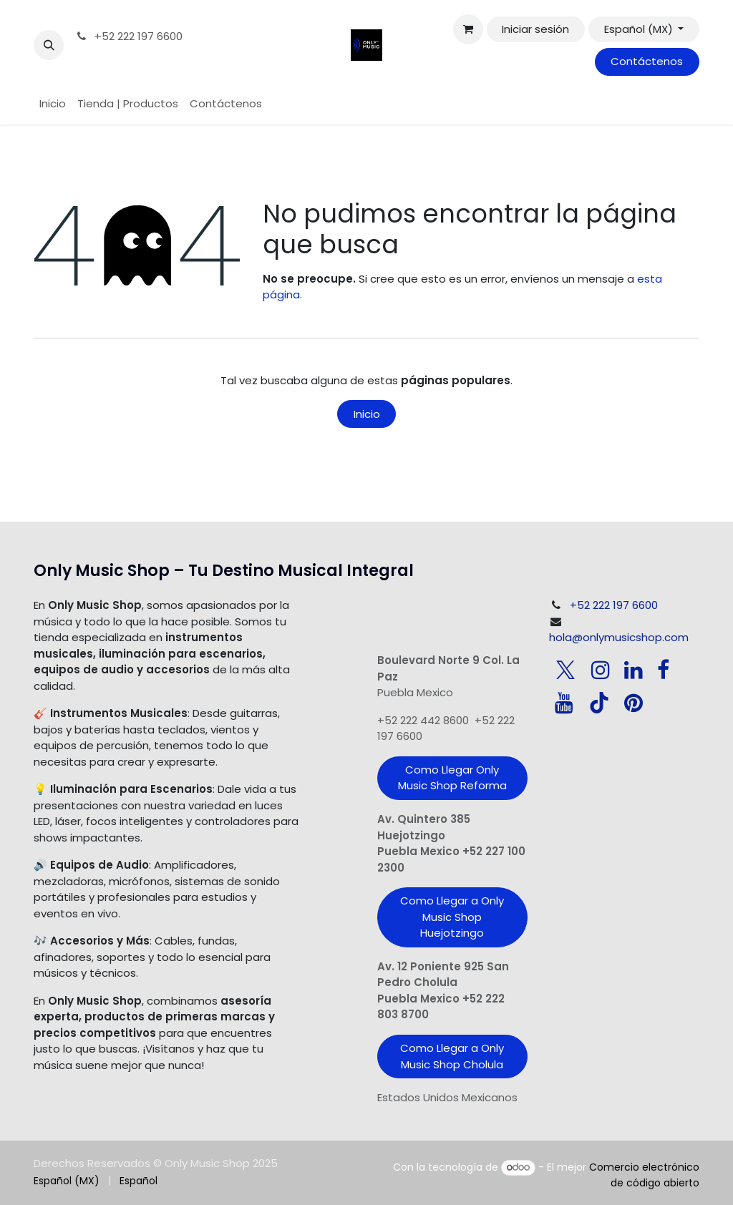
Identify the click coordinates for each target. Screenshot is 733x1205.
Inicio (367, 413)
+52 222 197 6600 (128, 36)
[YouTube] (564, 702)
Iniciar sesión (535, 28)
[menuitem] (53, 104)
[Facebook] (663, 669)
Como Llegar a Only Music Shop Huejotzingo (452, 916)
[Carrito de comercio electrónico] (468, 29)
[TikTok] (599, 702)
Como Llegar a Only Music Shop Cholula (452, 1056)
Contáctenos (647, 61)
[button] (49, 45)
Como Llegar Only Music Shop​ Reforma (452, 778)
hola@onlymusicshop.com (619, 637)
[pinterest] (633, 702)
